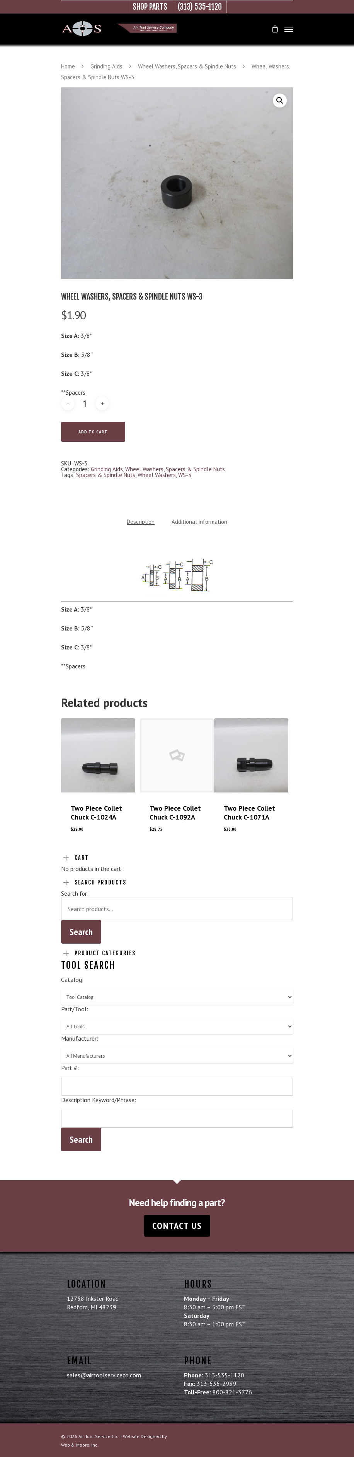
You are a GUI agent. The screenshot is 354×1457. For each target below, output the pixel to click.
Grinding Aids (106, 66)
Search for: (74, 893)
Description (141, 522)
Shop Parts (150, 7)
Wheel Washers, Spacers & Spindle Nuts (187, 66)
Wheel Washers (157, 475)
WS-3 (184, 475)
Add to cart (93, 432)
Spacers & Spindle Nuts (105, 475)
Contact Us (177, 1226)
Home (68, 66)
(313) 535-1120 (200, 7)
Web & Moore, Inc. (80, 1445)
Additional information (199, 522)
